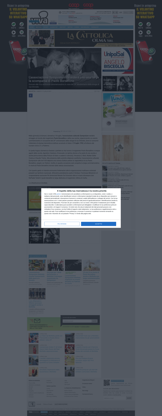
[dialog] (81, 208)
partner (58, 194)
